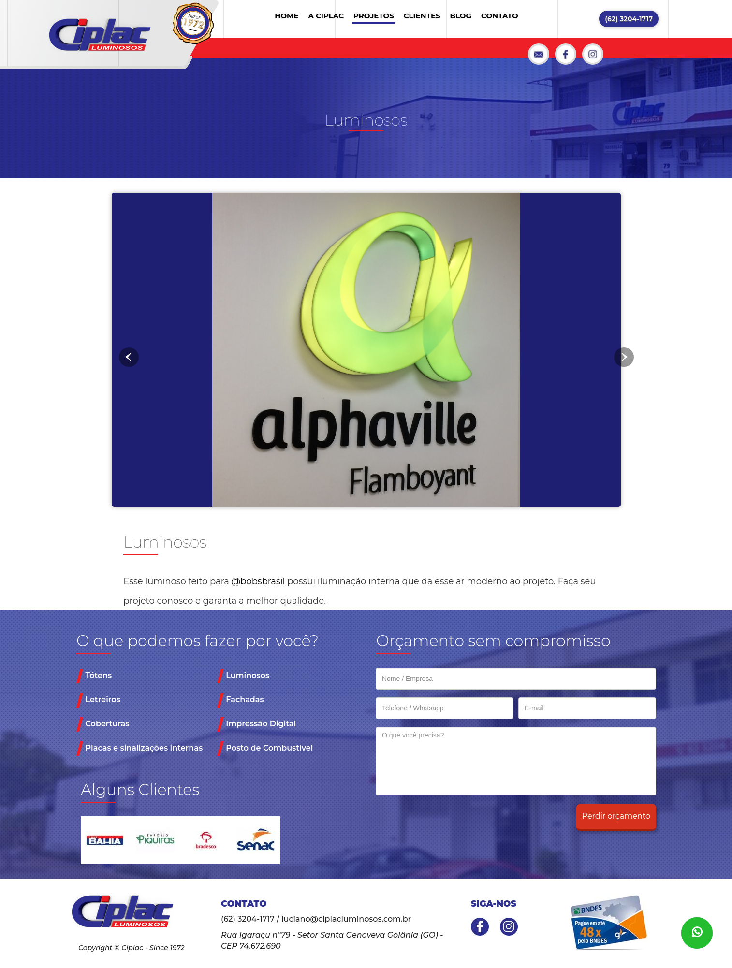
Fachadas (240, 700)
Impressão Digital (256, 724)
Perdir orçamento (616, 816)
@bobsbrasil (258, 581)
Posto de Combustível (265, 748)
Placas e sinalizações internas (139, 748)
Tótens (94, 676)
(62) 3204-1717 (629, 18)
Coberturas (102, 724)
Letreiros (98, 700)
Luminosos (243, 676)
